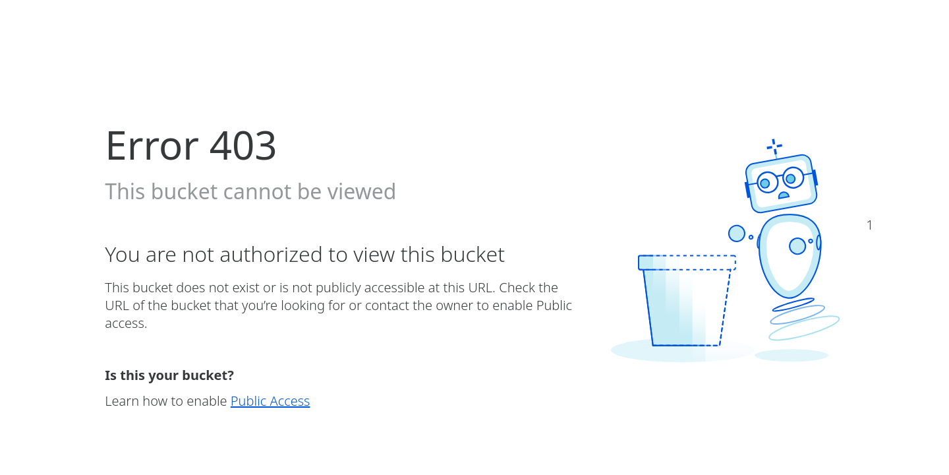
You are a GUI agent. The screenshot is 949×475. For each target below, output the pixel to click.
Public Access (270, 401)
